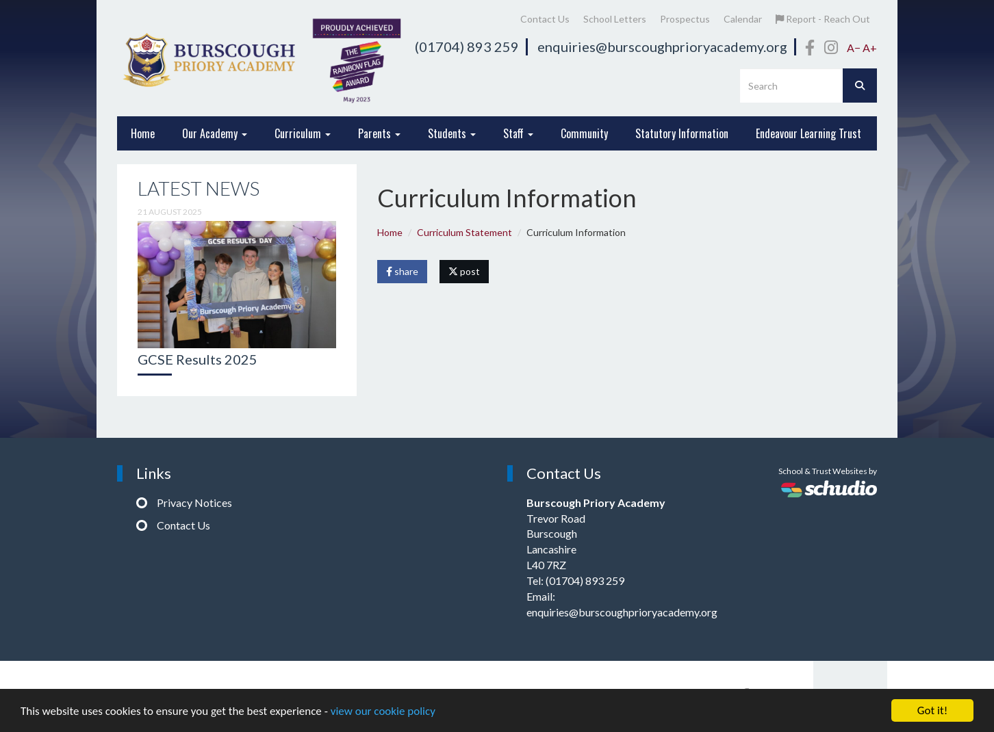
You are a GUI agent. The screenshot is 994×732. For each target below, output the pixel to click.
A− (854, 47)
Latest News (198, 188)
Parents (379, 133)
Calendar (743, 19)
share (402, 271)
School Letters (614, 19)
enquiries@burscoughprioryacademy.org (662, 46)
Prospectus (685, 19)
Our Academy (214, 133)
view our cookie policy (383, 711)
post (464, 271)
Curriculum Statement (464, 232)
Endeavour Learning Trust (808, 133)
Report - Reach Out (823, 19)
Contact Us (545, 19)
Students (452, 133)
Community (584, 133)
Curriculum (303, 133)
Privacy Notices (194, 502)
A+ (870, 47)
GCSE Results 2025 (197, 359)
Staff (518, 133)
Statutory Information (681, 133)
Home (143, 133)
